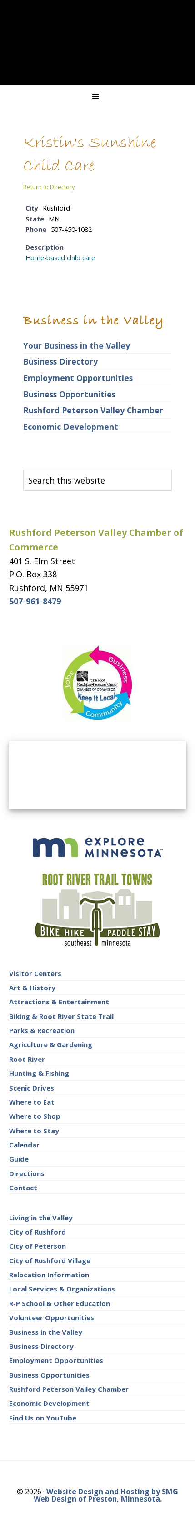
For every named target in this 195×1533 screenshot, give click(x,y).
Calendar (24, 1144)
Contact (23, 1187)
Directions (27, 1173)
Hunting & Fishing (39, 1073)
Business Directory (60, 361)
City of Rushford (37, 1231)
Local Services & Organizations (62, 1288)
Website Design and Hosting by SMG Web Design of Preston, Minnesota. (106, 1495)
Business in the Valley (45, 1332)
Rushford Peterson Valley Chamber (93, 410)
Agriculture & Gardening (50, 1044)
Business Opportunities (69, 394)
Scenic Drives (31, 1087)
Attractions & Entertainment (59, 1001)
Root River (27, 1059)
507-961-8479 (35, 601)
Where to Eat (32, 1101)
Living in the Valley (41, 1217)
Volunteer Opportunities (51, 1317)
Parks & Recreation (42, 1030)
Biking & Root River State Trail (61, 1016)
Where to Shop (34, 1116)
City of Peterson (37, 1245)
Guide (19, 1158)
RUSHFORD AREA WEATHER (97, 775)
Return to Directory (49, 187)
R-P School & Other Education (59, 1303)
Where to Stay (34, 1130)
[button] (97, 96)
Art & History (32, 987)
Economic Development (70, 426)
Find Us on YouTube (42, 1417)
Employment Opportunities (78, 377)
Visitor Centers (35, 973)
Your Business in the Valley (76, 345)
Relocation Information (49, 1274)
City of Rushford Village (49, 1260)
